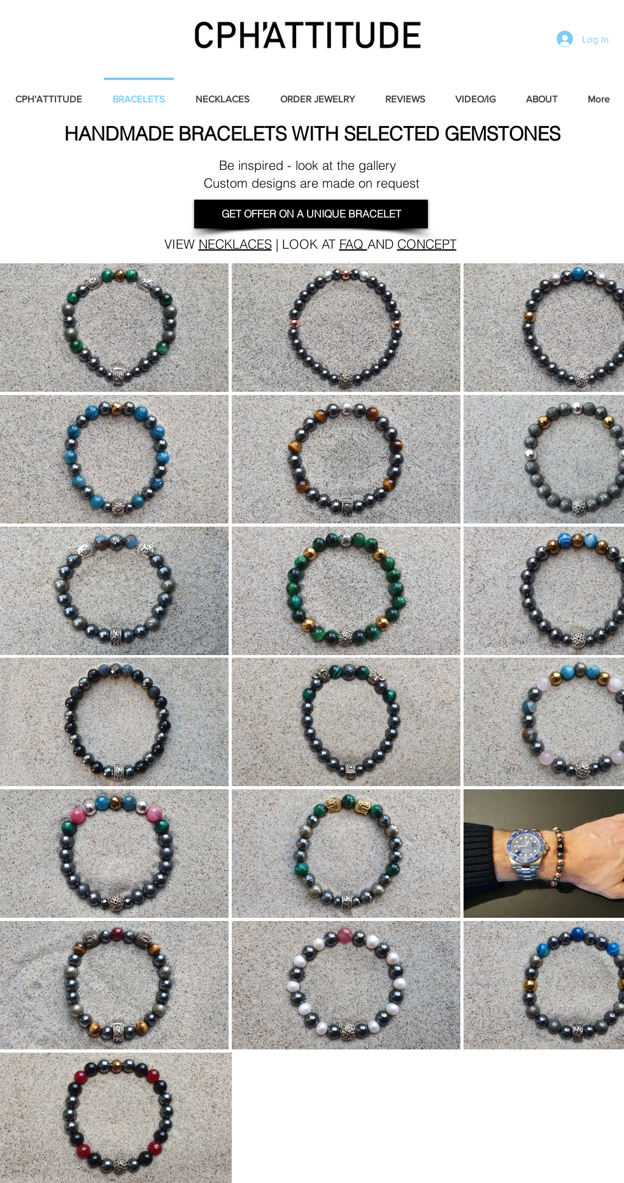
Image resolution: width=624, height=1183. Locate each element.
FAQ (353, 244)
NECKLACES (235, 244)
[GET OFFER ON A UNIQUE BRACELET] (311, 214)
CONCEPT (427, 244)
